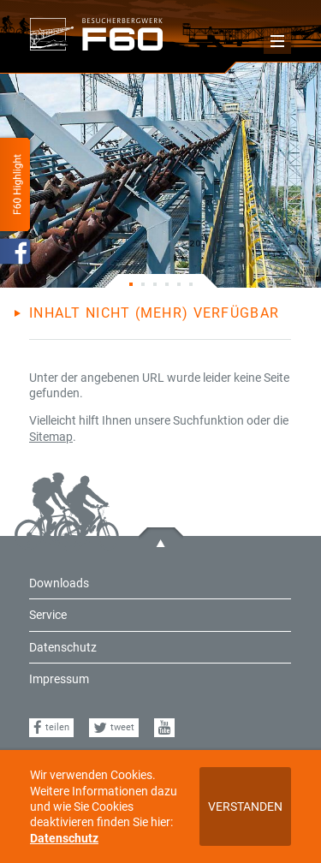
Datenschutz (64, 838)
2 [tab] (143, 280)
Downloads (59, 583)
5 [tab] (179, 280)
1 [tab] (131, 280)
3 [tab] (155, 280)
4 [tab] (167, 280)
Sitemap (51, 436)
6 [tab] (191, 280)
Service (48, 615)
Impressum (59, 679)
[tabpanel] (160, 175)
